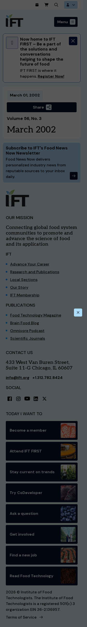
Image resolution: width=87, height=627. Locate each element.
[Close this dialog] (78, 313)
